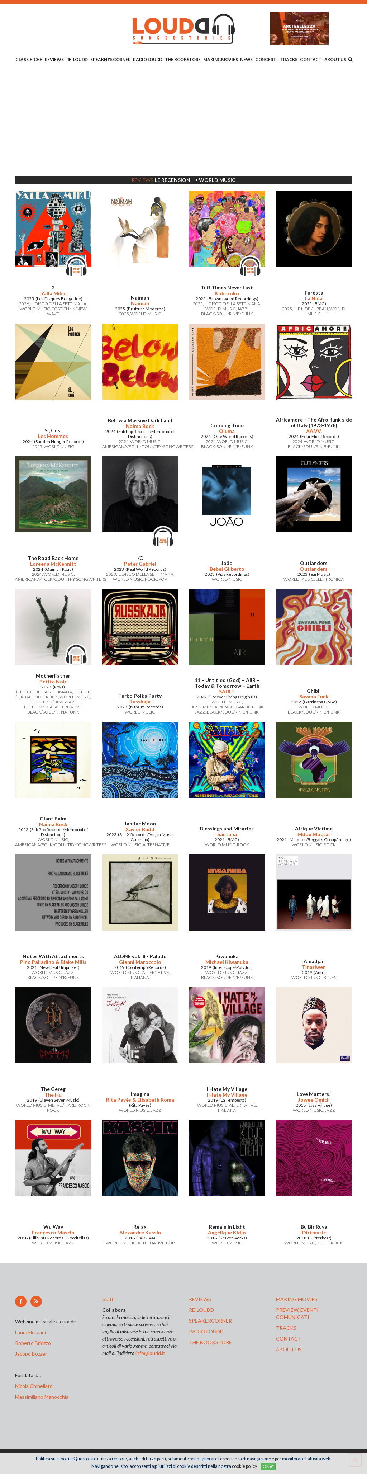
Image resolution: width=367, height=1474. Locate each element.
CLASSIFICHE (28, 59)
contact (288, 1339)
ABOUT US (335, 59)
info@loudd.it (150, 1353)
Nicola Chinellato (34, 1386)
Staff (107, 1299)
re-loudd (201, 1310)
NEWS (246, 59)
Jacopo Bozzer (31, 1354)
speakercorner (210, 1321)
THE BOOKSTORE (183, 59)
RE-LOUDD (77, 59)
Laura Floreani (31, 1332)
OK (268, 1466)
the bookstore (210, 1342)
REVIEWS (54, 59)
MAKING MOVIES (220, 59)
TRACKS (288, 59)
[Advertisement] (183, 121)
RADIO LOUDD (147, 59)
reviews (200, 1299)
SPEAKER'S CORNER (110, 59)
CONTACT (311, 59)
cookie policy (244, 1466)
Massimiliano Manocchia (41, 1397)
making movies (297, 1299)
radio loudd (206, 1331)
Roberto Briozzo (33, 1343)
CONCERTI (266, 59)
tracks (286, 1328)
